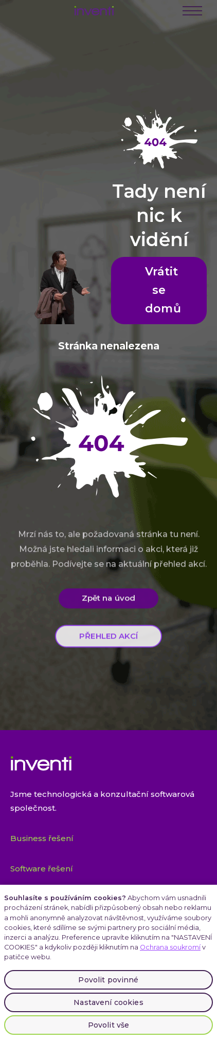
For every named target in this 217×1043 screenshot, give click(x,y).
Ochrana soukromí (170, 947)
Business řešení (42, 838)
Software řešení (41, 868)
